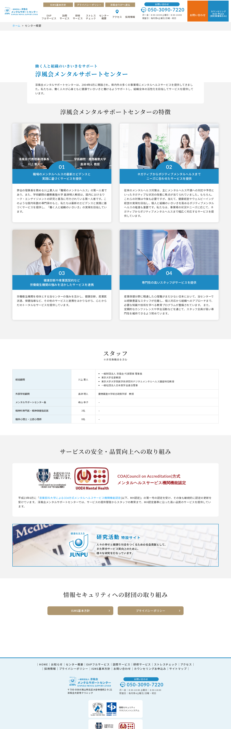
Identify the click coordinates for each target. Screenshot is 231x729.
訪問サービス (67, 16)
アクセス (119, 16)
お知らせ (57, 661)
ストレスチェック (93, 16)
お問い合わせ (122, 665)
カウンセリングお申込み (150, 665)
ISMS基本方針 (60, 4)
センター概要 (106, 16)
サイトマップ (178, 665)
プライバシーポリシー (91, 4)
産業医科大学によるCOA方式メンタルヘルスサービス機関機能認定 (80, 498)
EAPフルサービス (51, 16)
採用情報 (132, 16)
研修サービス (80, 16)
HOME (43, 661)
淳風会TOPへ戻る (123, 4)
